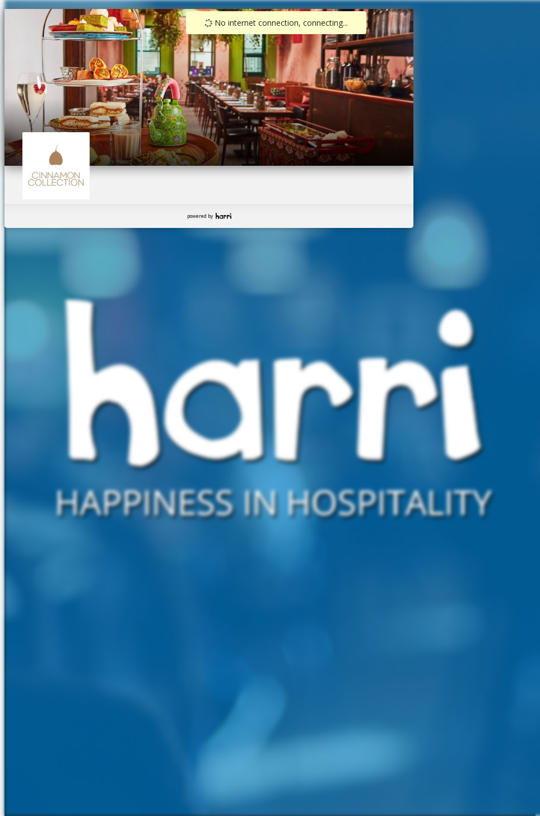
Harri (223, 216)
